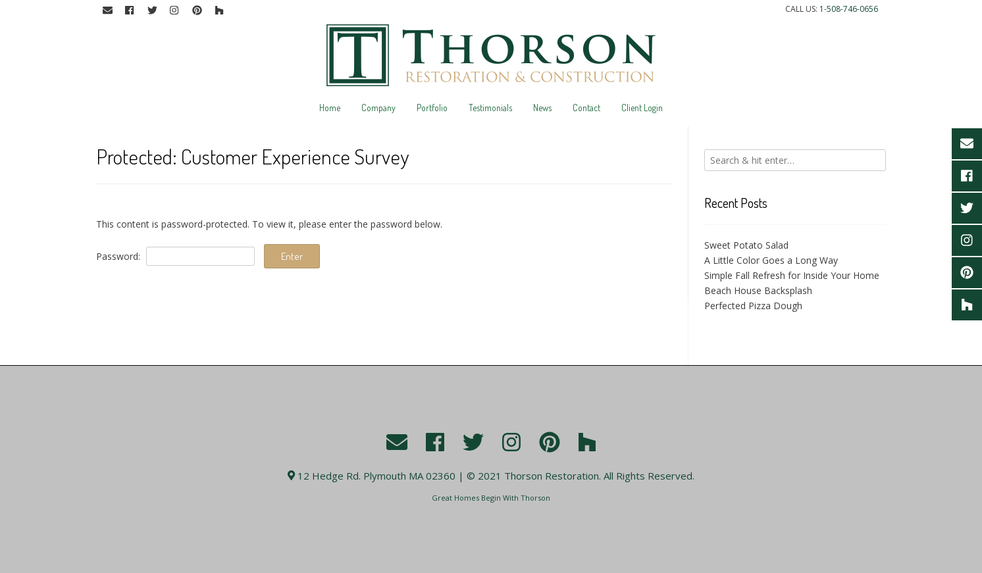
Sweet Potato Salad (746, 245)
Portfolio (432, 107)
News (542, 107)
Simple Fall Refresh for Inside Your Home (791, 275)
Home (329, 107)
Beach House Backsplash (758, 290)
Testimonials (490, 107)
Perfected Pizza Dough (753, 305)
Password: (175, 256)
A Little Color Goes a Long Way (771, 260)
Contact (586, 107)
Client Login (642, 107)
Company (378, 107)
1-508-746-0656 (848, 8)
